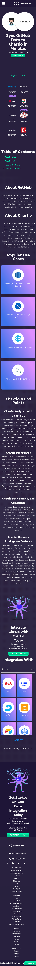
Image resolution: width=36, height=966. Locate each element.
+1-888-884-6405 (17, 859)
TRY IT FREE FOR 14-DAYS (18, 653)
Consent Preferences (16, 924)
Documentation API (16, 911)
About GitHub (10, 157)
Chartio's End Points (13, 169)
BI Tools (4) (27, 748)
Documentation (17, 909)
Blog (16, 898)
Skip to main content (18, 76)
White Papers (16, 934)
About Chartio (11, 161)
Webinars (16, 936)
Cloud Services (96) (11, 748)
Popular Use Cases (12, 165)
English (16, 951)
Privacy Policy (16, 919)
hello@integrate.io (17, 853)
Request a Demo (18, 55)
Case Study (12, 95)
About (17, 939)
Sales (17, 883)
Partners (16, 942)
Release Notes (17, 891)
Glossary (17, 922)
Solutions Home (16, 871)
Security (16, 914)
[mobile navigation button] (4, 3)
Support (16, 886)
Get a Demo (30, 963)
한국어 (16, 956)
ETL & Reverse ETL (16, 873)
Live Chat (16, 901)
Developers (17, 889)
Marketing (16, 881)
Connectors (16, 878)
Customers (16, 931)
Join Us (16, 944)
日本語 (16, 954)
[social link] (8, 863)
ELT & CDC (16, 876)
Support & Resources (16, 903)
